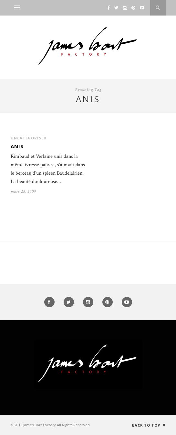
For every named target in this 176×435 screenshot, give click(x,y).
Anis (17, 146)
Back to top (149, 425)
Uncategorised (29, 138)
